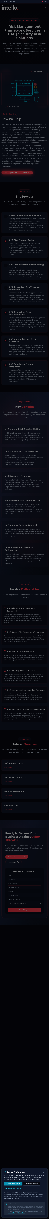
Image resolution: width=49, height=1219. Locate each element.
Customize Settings (13, 1188)
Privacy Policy (11, 1213)
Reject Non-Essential (32, 1183)
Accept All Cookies (12, 1183)
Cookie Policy (21, 1213)
